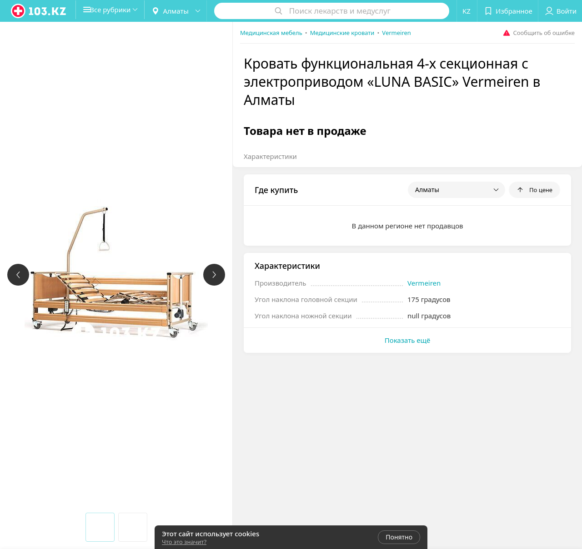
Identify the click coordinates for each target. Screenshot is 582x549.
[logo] (39, 11)
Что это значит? (184, 542)
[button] (117, 10)
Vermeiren (424, 282)
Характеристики (270, 156)
